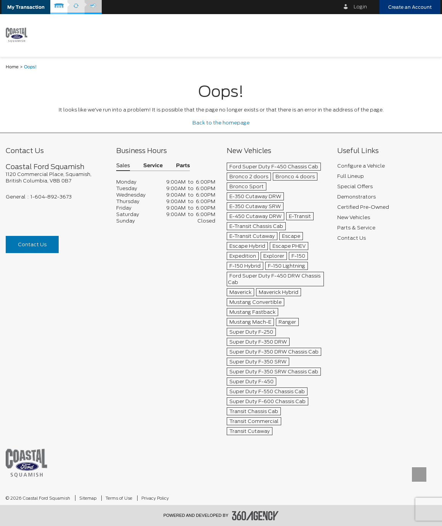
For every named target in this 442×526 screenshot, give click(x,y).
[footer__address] (55, 177)
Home (12, 67)
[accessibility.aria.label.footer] (255, 515)
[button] (26, 7)
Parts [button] (183, 165)
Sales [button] (123, 165)
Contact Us (32, 244)
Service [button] (153, 165)
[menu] (426, 34)
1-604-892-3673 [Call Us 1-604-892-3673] (51, 197)
